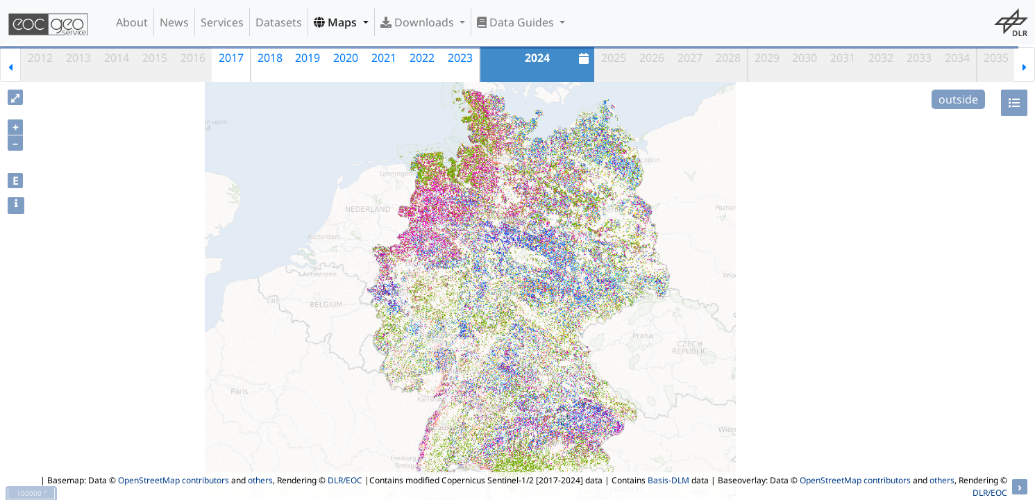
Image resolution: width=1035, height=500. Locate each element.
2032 (880, 57)
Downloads (418, 22)
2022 (422, 57)
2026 (651, 57)
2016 (192, 57)
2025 (613, 57)
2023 (460, 57)
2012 (40, 57)
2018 (270, 57)
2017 (231, 57)
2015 (154, 57)
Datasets (278, 22)
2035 (996, 57)
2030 (804, 57)
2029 (767, 57)
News (174, 22)
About (132, 22)
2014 (116, 57)
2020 (345, 57)
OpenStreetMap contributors (173, 480)
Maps (337, 22)
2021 (383, 57)
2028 (728, 57)
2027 (690, 57)
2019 (307, 57)
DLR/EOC (345, 480)
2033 (919, 57)
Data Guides (517, 22)
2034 (957, 57)
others (260, 480)
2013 (78, 57)
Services (222, 22)
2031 (842, 57)
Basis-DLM (668, 480)
